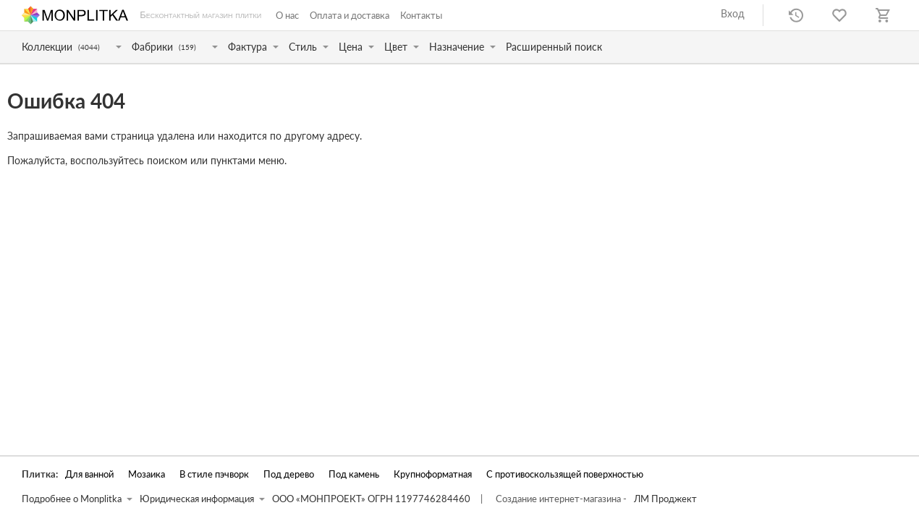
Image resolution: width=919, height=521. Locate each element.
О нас (287, 15)
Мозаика (146, 474)
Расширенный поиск (554, 47)
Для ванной (89, 474)
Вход (733, 13)
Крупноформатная (433, 474)
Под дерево (288, 474)
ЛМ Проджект (665, 499)
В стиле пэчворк (214, 474)
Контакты (421, 15)
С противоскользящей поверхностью (564, 474)
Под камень (354, 474)
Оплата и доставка (349, 15)
